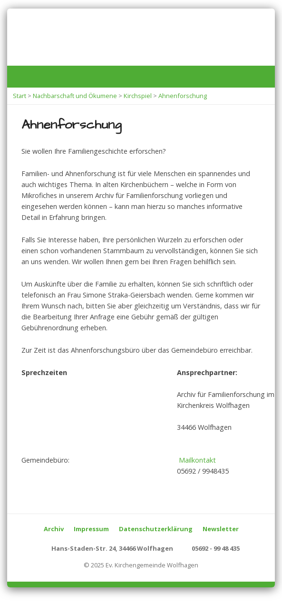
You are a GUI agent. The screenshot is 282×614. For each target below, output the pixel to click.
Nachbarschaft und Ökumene (75, 95)
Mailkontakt (197, 460)
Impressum (91, 529)
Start (19, 95)
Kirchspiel (138, 95)
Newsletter (221, 529)
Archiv (54, 529)
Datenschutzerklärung (156, 529)
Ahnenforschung (182, 95)
